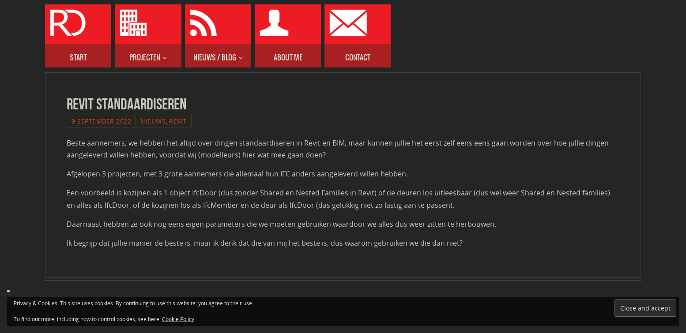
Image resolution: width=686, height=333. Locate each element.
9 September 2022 (101, 121)
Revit (178, 121)
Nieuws (153, 121)
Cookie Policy (178, 319)
